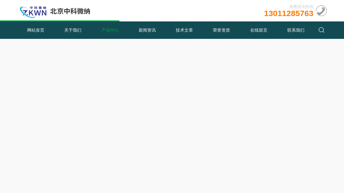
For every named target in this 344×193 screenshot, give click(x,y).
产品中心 (110, 30)
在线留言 (258, 30)
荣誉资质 (221, 30)
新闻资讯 (147, 30)
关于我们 (72, 30)
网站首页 (35, 30)
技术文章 (184, 30)
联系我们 (295, 30)
